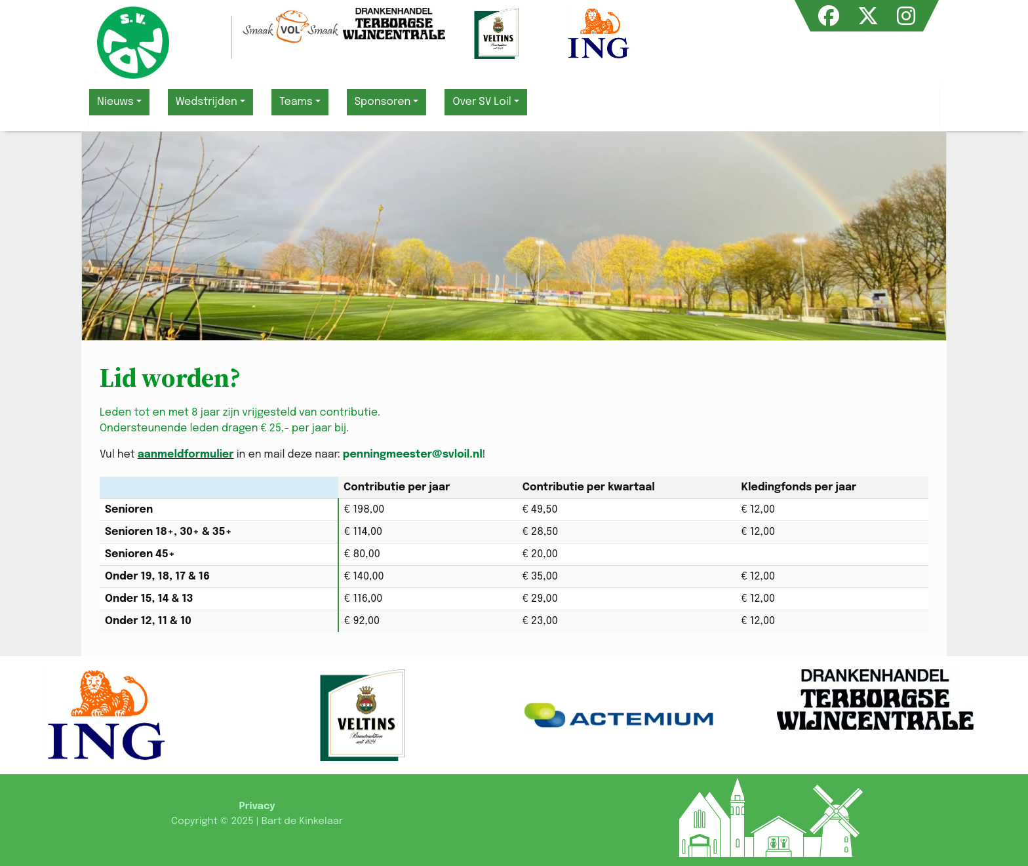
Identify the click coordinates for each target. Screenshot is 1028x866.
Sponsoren (383, 102)
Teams (296, 102)
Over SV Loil (481, 102)
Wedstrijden (206, 102)
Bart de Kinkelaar (302, 821)
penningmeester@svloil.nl (413, 454)
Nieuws (115, 102)
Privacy (257, 806)
